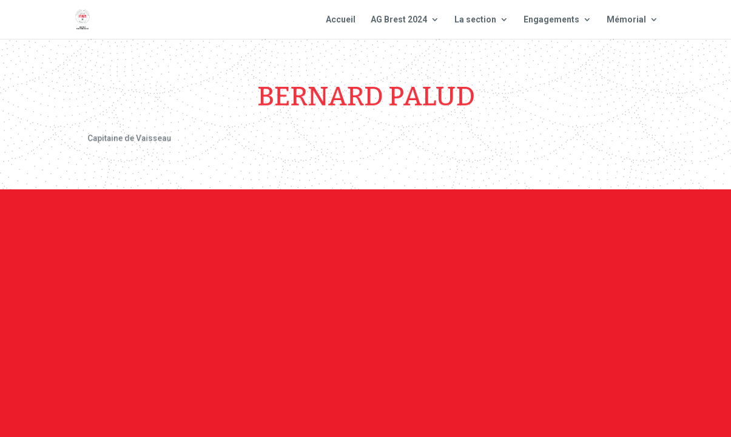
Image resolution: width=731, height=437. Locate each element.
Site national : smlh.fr (619, 218)
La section (475, 19)
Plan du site (519, 218)
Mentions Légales (430, 218)
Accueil (340, 19)
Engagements (551, 19)
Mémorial (626, 19)
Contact (351, 218)
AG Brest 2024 (399, 19)
